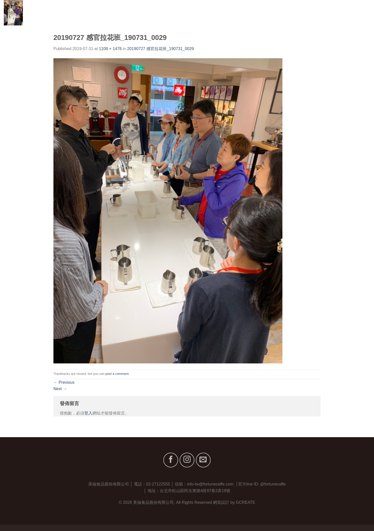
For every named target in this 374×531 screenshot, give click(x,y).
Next (60, 389)
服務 (319, 12)
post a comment (116, 374)
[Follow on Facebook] (170, 460)
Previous (64, 382)
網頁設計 (221, 502)
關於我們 (282, 12)
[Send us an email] (203, 460)
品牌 (303, 12)
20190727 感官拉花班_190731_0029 (160, 49)
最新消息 (338, 12)
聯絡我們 (362, 12)
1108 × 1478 (110, 49)
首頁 (263, 12)
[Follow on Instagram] (187, 460)
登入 (88, 413)
